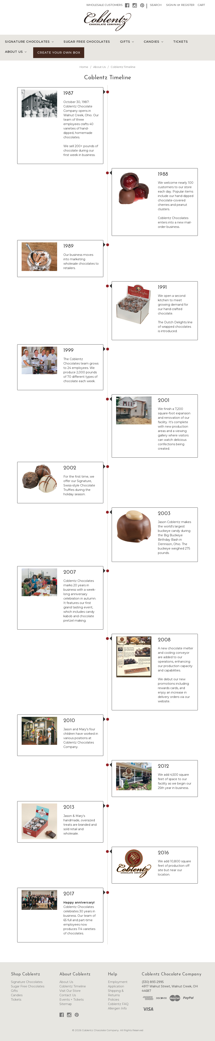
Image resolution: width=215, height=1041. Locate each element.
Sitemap (65, 1004)
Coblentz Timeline (72, 986)
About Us (15, 52)
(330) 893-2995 (153, 982)
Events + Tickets (71, 999)
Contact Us (67, 995)
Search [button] (155, 5)
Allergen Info (117, 1008)
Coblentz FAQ (118, 1004)
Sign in (171, 5)
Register (187, 5)
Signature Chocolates (29, 42)
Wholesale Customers (104, 5)
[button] (127, 5)
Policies (113, 999)
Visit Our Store (70, 991)
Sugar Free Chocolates (87, 42)
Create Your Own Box (58, 52)
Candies (153, 42)
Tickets (180, 42)
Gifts (127, 42)
